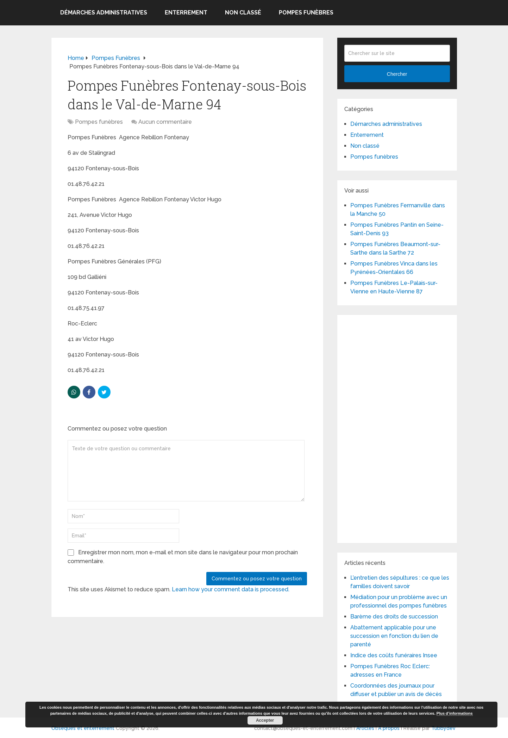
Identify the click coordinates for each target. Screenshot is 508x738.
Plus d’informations (455, 713)
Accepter (265, 720)
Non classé (243, 12)
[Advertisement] (397, 427)
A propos (389, 728)
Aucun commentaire (165, 121)
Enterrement (186, 12)
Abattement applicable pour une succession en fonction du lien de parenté (394, 636)
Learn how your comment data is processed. (230, 589)
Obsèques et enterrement (82, 728)
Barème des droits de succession (394, 616)
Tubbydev (443, 728)
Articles (365, 728)
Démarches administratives (103, 12)
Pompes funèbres (306, 12)
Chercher (397, 74)
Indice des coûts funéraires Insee (393, 655)
